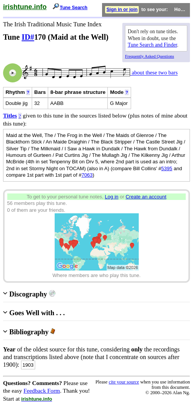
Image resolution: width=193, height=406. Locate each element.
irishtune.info (25, 7)
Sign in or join (122, 9)
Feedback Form (41, 390)
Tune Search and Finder (152, 45)
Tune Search (74, 7)
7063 (86, 175)
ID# (28, 37)
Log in (111, 197)
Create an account (146, 197)
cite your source (124, 382)
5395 (166, 168)
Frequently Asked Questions (149, 56)
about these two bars (154, 73)
